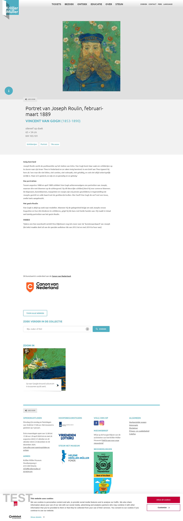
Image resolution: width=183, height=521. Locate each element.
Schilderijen (32, 144)
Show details (36, 516)
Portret (44, 144)
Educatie (94, 4)
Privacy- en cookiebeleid (139, 431)
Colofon (132, 434)
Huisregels (133, 425)
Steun (117, 4)
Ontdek (80, 4)
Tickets (54, 4)
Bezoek (66, 4)
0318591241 (28, 471)
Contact (150, 4)
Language (165, 4)
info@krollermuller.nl (31, 469)
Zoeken (141, 4)
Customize (163, 507)
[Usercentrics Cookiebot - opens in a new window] (15, 516)
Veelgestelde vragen (137, 422)
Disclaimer (133, 428)
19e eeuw (55, 144)
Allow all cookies (164, 499)
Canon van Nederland (61, 276)
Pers (157, 4)
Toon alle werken (35, 313)
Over (106, 4)
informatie (8, 89)
